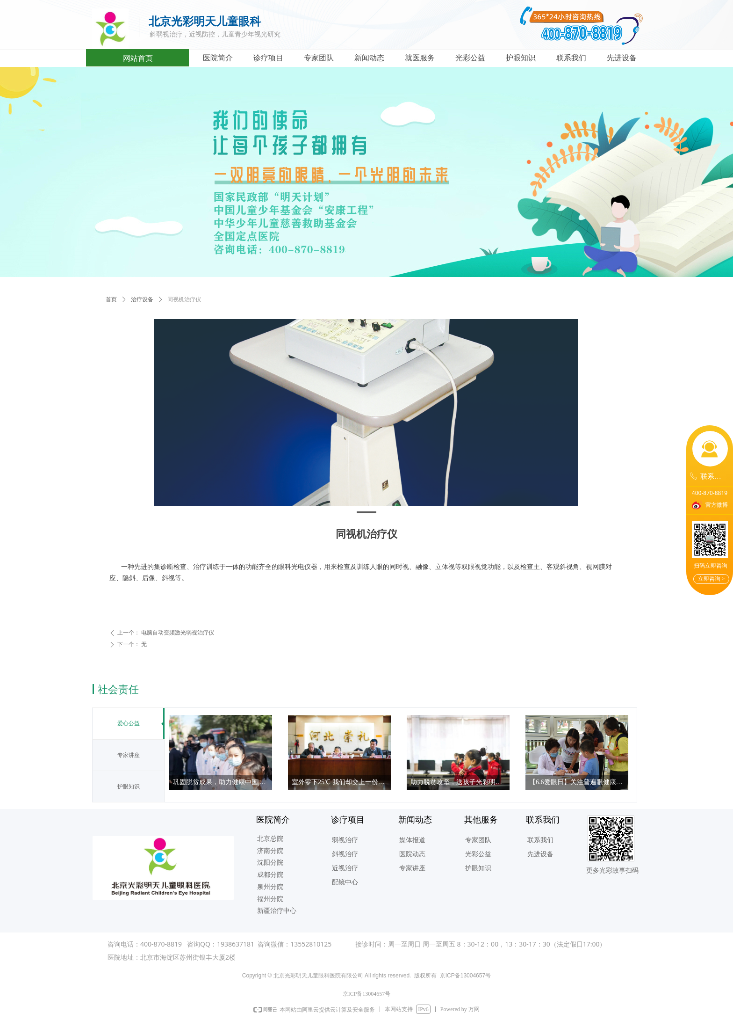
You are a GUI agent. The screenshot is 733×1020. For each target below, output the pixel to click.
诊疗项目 (268, 58)
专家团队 (319, 58)
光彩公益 (470, 58)
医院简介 (218, 58)
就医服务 (420, 58)
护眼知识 (521, 58)
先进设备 (622, 58)
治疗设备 (142, 299)
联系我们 (571, 58)
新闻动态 (369, 58)
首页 (111, 299)
